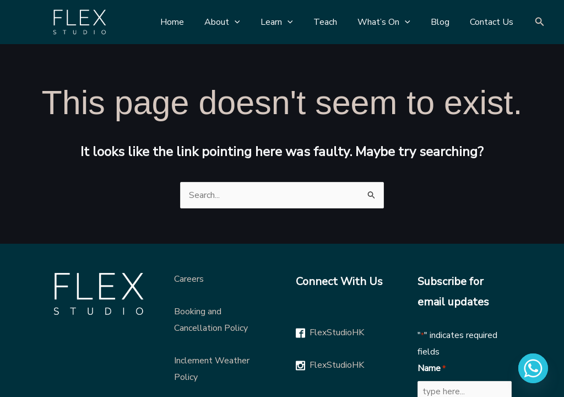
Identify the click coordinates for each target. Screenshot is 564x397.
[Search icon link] (540, 22)
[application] (250, 22)
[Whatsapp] (533, 368)
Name (431, 368)
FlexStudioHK (337, 332)
